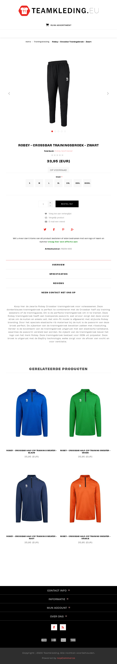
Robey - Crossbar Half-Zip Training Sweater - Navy (31, 537)
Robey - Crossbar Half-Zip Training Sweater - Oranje (85, 537)
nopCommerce (66, 657)
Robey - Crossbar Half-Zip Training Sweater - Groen (85, 451)
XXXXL (87, 183)
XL (58, 183)
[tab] (58, 264)
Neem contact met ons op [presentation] (58, 292)
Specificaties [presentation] (58, 274)
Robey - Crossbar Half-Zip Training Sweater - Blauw (31, 451)
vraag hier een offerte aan (63, 241)
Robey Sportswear (64, 151)
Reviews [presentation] (58, 283)
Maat (58, 176)
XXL (68, 183)
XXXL (78, 183)
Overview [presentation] (58, 264)
